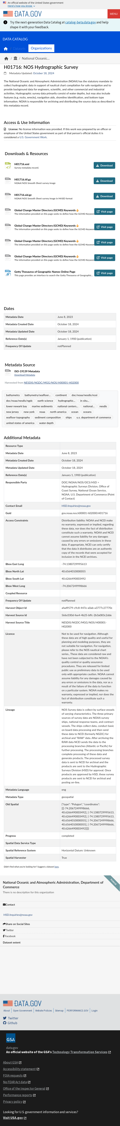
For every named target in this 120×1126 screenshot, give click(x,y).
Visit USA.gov (13, 1118)
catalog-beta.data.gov (80, 22)
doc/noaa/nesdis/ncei (84, 395)
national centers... (68, 406)
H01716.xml (21, 164)
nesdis (103, 406)
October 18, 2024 (43, 73)
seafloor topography (18, 417)
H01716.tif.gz (22, 179)
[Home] (22, 13)
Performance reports (17, 1095)
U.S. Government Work (33, 137)
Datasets (19, 49)
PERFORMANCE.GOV (77, 1010)
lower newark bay (16, 406)
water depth (46, 423)
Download (104, 165)
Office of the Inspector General (24, 1088)
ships (69, 417)
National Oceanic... (36, 58)
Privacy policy (12, 1101)
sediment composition (48, 417)
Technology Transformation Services (79, 1052)
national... (88, 406)
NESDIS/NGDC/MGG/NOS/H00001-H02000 (51, 382)
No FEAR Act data (15, 1082)
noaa (42, 411)
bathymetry (13, 395)
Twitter (8, 930)
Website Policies (43, 1010)
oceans (87, 411)
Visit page (105, 211)
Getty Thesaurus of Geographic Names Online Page (44, 271)
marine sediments (42, 406)
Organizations (41, 48)
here (57, 866)
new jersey (12, 411)
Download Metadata (24, 374)
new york (29, 411)
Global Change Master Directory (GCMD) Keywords (45, 210)
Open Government (22, 1010)
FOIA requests (13, 1075)
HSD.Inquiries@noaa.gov (17, 914)
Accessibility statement (19, 1069)
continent (61, 395)
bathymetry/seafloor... (37, 395)
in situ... (84, 400)
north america (58, 411)
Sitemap (59, 1010)
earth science (45, 400)
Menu (114, 14)
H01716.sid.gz (23, 194)
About (6, 1010)
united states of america (20, 423)
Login (95, 1010)
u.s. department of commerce (94, 417)
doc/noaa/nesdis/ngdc (19, 400)
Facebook (9, 936)
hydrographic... (66, 400)
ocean (74, 411)
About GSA (10, 1062)
